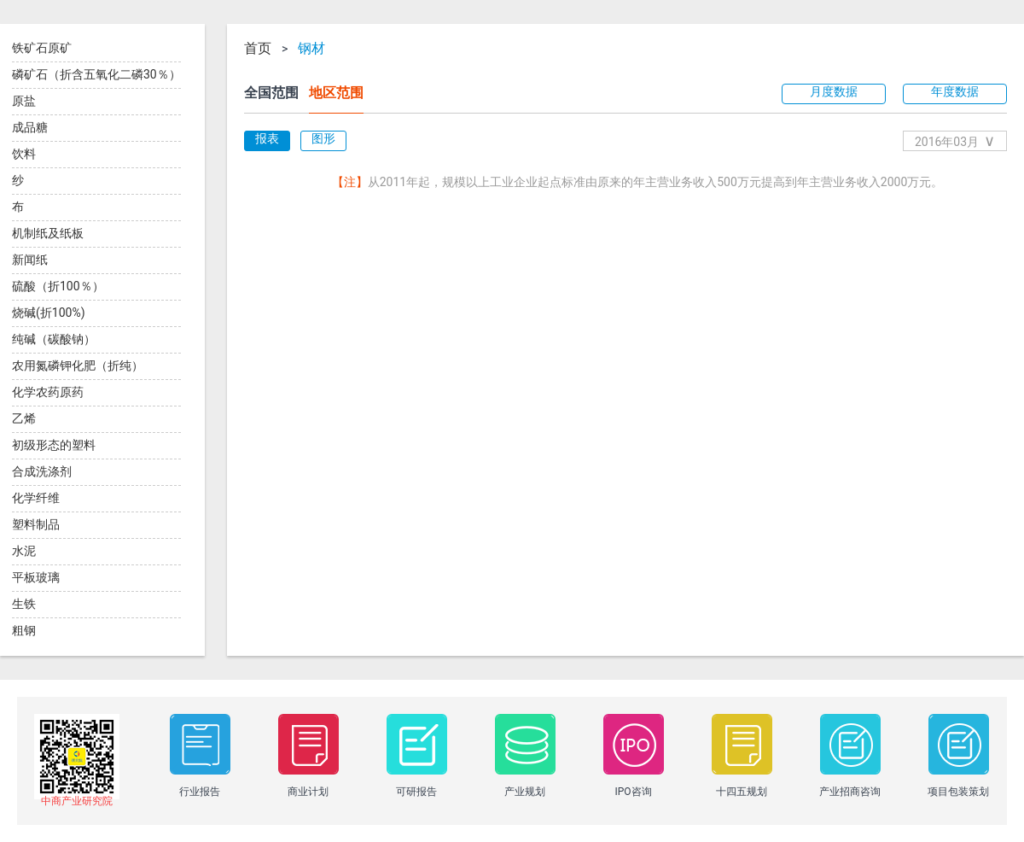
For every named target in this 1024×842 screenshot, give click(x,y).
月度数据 (834, 91)
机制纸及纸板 (48, 233)
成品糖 (30, 127)
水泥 (24, 551)
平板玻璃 (36, 577)
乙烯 (24, 418)
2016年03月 (955, 140)
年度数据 (955, 91)
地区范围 (336, 92)
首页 (257, 48)
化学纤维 (36, 498)
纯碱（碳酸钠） (54, 339)
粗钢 (24, 630)
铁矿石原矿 (42, 48)
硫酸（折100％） (58, 286)
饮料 (24, 154)
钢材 (311, 48)
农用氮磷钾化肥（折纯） (77, 365)
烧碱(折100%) (48, 312)
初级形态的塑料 (54, 445)
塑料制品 (36, 524)
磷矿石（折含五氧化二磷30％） (96, 74)
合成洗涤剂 (42, 471)
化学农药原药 (48, 392)
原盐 (24, 101)
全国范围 (271, 92)
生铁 (24, 604)
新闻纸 (30, 259)
